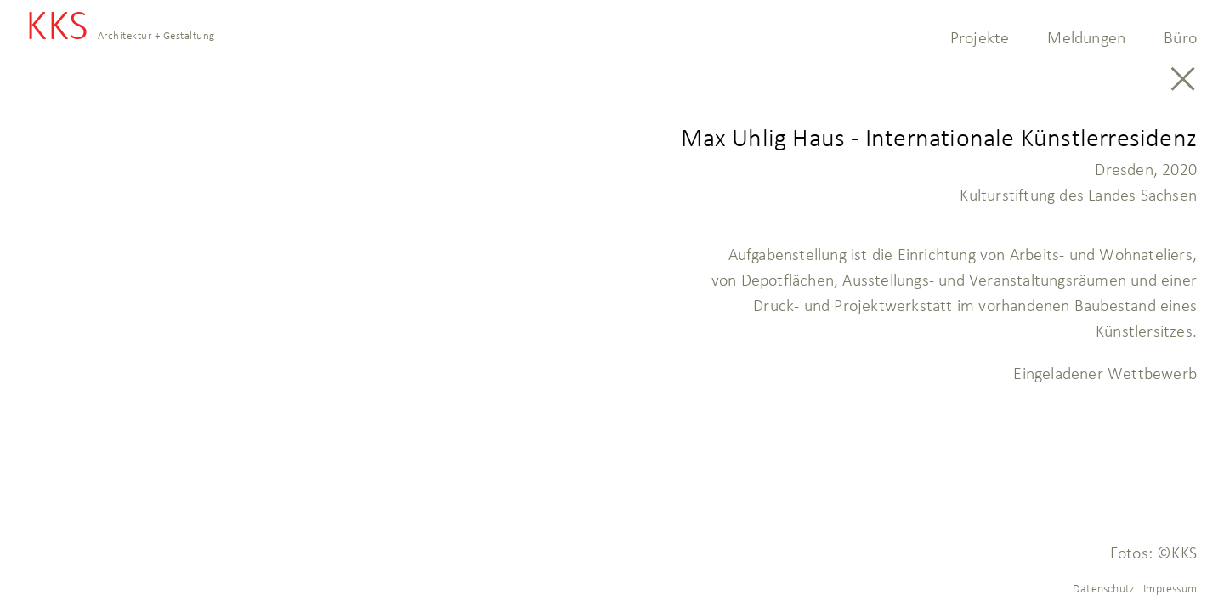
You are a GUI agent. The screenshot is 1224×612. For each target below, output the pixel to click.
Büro (1180, 37)
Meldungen (1086, 37)
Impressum (1170, 588)
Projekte (980, 37)
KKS (120, 30)
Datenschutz (1104, 588)
